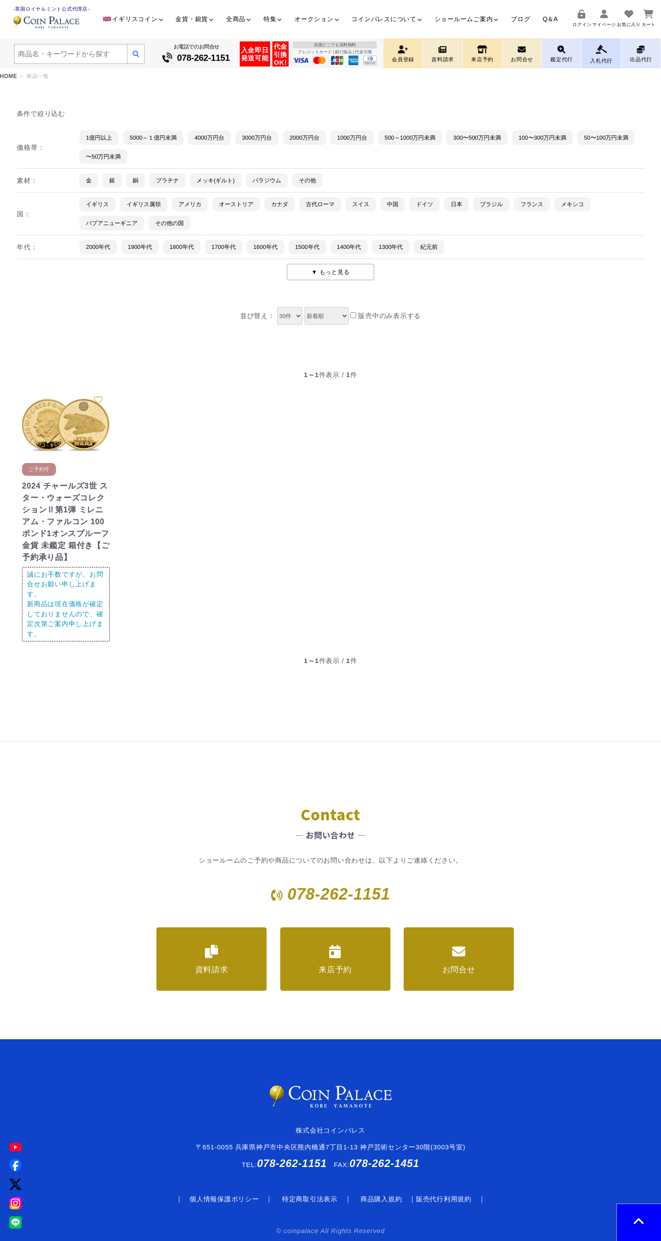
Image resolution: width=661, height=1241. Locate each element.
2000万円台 (304, 137)
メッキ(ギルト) (216, 180)
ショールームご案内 (466, 18)
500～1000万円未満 (410, 137)
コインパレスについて (386, 18)
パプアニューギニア (111, 223)
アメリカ (189, 204)
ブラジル (491, 204)
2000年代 (98, 247)
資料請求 (211, 959)
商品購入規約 (381, 1199)
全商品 (238, 18)
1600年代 (265, 247)
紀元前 (429, 247)
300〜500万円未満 (477, 137)
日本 (456, 204)
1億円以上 (99, 137)
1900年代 (140, 247)
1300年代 (391, 247)
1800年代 (182, 247)
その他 (307, 180)
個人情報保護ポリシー (224, 1199)
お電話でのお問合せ (196, 54)
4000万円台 (209, 137)
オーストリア (236, 204)
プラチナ (167, 180)
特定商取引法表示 (310, 1199)
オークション (316, 18)
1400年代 (349, 247)
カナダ (279, 204)
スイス (360, 204)
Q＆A (549, 18)
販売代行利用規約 (444, 1199)
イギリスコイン (133, 18)
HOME (8, 76)
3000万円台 (257, 137)
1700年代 (224, 247)
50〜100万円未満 (606, 137)
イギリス (97, 204)
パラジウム (267, 180)
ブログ (520, 18)
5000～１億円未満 (153, 137)
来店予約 (335, 959)
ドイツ (424, 204)
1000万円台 (352, 137)
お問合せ (458, 959)
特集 (273, 18)
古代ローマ (320, 204)
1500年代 (307, 247)
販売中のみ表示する (385, 315)
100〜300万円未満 (542, 137)
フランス (531, 204)
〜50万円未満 (103, 156)
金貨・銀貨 (194, 18)
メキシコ (572, 204)
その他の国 (169, 223)
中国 (392, 204)
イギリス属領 (143, 204)
